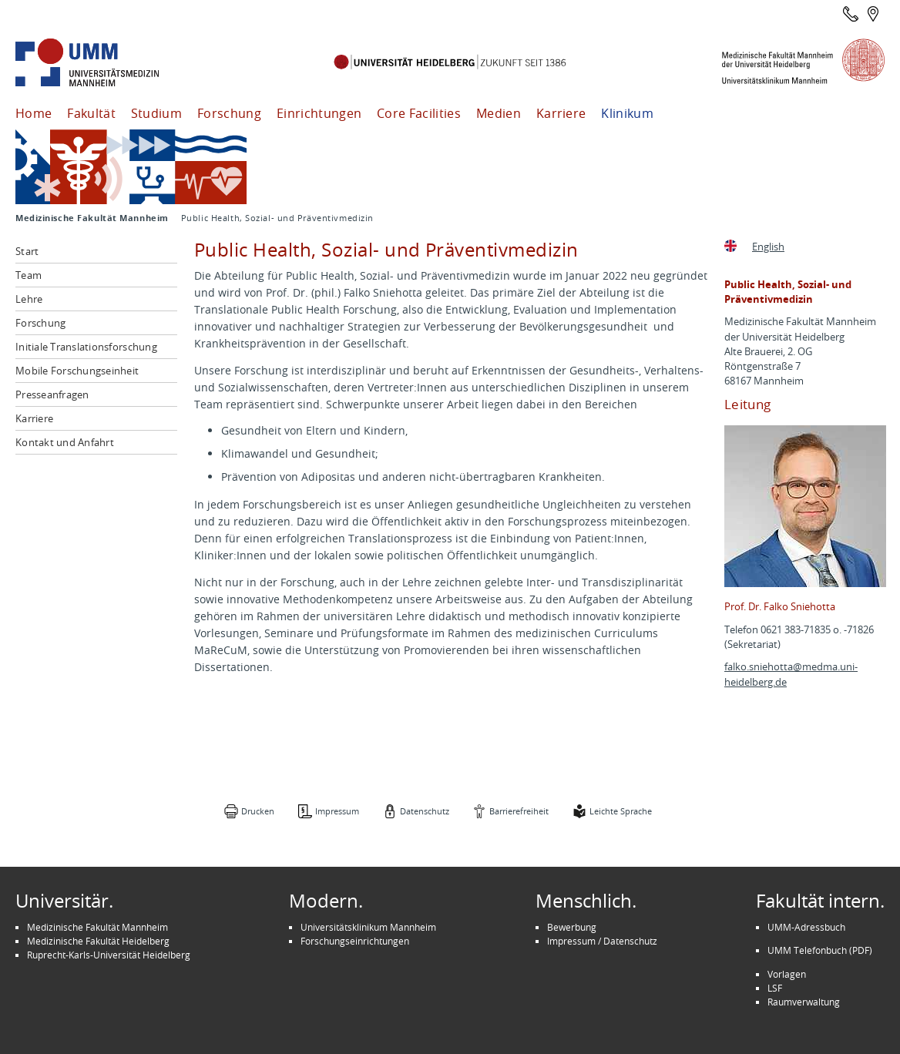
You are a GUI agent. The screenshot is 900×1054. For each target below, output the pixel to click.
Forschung (229, 113)
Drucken (257, 811)
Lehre (28, 299)
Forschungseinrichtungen (355, 941)
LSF (774, 988)
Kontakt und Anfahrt (64, 442)
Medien (498, 113)
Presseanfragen (52, 394)
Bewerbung (571, 927)
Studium (156, 113)
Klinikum (627, 113)
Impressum (337, 811)
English (768, 246)
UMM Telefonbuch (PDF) (819, 950)
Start (27, 251)
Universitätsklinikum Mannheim (368, 927)
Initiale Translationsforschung (86, 347)
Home (33, 113)
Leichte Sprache (620, 811)
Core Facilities (419, 113)
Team (28, 275)
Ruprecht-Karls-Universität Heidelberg (108, 954)
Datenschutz (424, 811)
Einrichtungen (319, 113)
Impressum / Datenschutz (602, 941)
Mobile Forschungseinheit (77, 371)
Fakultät (91, 113)
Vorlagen (786, 974)
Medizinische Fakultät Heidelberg (98, 941)
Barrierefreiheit (519, 811)
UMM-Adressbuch (806, 927)
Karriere (561, 113)
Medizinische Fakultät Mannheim (92, 218)
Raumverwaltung (803, 1001)
